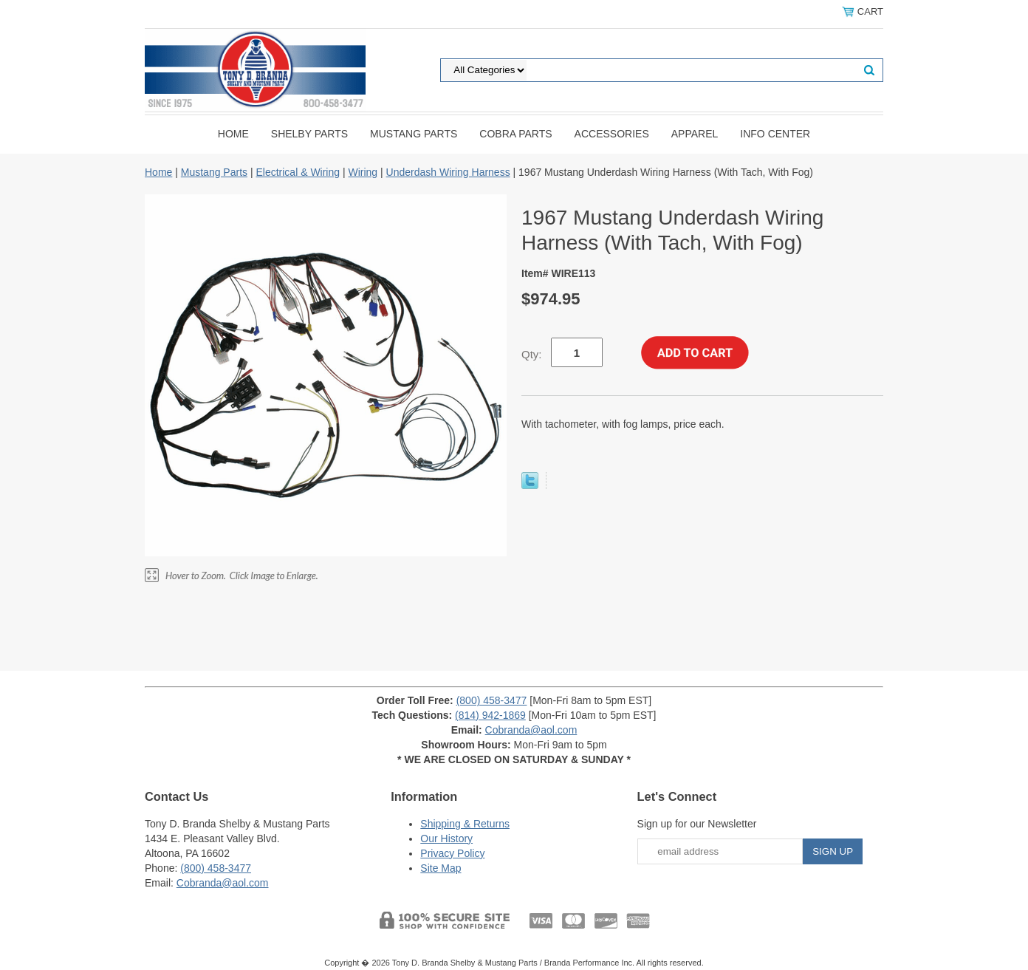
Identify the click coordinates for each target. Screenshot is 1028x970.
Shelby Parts (309, 134)
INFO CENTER (775, 134)
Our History (446, 838)
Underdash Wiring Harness (448, 172)
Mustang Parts (413, 134)
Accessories (612, 134)
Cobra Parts (515, 134)
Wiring (362, 172)
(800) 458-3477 (491, 700)
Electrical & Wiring (298, 172)
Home (233, 134)
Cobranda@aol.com (531, 730)
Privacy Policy (452, 853)
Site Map (440, 868)
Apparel (695, 134)
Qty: (531, 354)
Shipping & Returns (465, 824)
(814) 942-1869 (490, 715)
